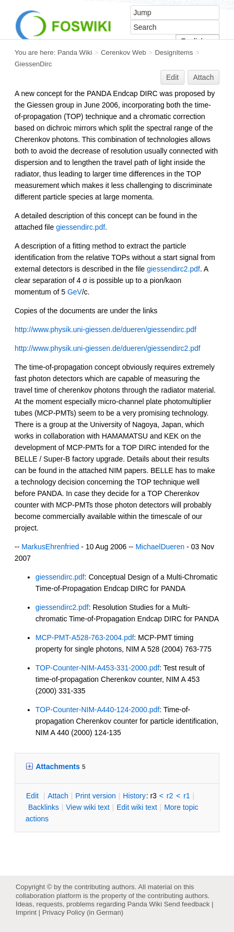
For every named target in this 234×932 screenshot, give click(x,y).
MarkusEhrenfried (50, 546)
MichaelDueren (160, 546)
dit (33, 796)
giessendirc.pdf (80, 227)
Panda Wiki (74, 52)
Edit (172, 77)
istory (134, 796)
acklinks (43, 807)
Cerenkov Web (123, 52)
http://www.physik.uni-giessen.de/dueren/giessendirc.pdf (105, 329)
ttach (57, 796)
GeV (74, 292)
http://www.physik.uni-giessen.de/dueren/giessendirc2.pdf (107, 348)
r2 (170, 796)
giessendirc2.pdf (173, 269)
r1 (186, 796)
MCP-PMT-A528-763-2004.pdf (84, 637)
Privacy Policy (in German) (83, 912)
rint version (96, 796)
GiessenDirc (33, 64)
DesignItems (174, 52)
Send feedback (187, 904)
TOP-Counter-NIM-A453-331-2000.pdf (97, 668)
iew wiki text (87, 807)
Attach (203, 77)
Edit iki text (137, 807)
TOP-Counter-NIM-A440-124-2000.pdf (97, 709)
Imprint (26, 912)
